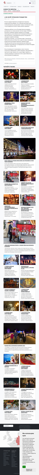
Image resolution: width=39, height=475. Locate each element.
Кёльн (26, 58)
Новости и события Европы (24, 428)
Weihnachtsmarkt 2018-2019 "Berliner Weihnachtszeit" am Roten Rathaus (27, 209)
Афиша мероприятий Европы (24, 426)
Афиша (19, 6)
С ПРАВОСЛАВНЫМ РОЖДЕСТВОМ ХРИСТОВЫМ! (9, 267)
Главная (5, 10)
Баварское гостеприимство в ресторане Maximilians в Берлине (11, 207)
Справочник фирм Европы (24, 425)
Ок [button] (24, 466)
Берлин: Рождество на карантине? (27, 412)
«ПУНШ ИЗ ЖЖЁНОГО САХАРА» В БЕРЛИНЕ (10, 290)
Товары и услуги (6, 455)
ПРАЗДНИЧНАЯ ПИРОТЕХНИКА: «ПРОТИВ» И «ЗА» (27, 267)
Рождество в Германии (11, 58)
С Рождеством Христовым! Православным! (25, 290)
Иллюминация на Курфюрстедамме (9, 389)
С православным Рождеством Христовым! (25, 367)
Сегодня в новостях (16, 10)
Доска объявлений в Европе (25, 429)
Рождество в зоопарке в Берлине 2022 (15, 345)
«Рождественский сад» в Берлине (27, 390)
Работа (32, 6)
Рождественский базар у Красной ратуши (27, 128)
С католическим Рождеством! (25, 313)
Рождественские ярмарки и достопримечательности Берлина (27, 104)
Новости (6, 6)
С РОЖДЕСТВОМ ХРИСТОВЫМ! (8, 81)
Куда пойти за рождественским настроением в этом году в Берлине (19, 161)
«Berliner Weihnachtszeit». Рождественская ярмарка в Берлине (19, 246)
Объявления (26, 6)
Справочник (13, 6)
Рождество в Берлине (20, 58)
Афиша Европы (14, 466)
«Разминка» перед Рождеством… (10, 103)
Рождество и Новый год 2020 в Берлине (11, 184)
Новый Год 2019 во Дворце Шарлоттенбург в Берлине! (27, 184)
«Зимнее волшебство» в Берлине (11, 366)
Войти (33, 3)
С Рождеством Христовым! (25, 81)
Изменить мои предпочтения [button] (29, 470)
